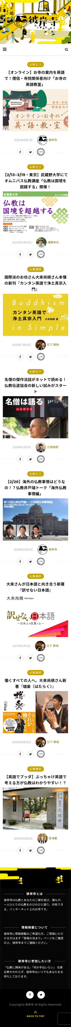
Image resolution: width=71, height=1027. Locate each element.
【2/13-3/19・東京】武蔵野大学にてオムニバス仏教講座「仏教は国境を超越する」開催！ (35, 181)
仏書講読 (36, 269)
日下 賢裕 (53, 345)
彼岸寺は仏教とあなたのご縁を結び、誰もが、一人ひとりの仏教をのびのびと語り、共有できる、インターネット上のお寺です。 (33, 904)
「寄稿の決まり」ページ (36, 938)
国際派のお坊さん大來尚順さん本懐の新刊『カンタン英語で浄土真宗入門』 (36, 283)
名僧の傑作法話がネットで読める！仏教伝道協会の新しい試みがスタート (36, 385)
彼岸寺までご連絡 (23, 943)
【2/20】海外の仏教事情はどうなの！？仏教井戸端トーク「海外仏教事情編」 (36, 487)
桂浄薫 (53, 838)
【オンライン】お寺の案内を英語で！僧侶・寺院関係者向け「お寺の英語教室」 (36, 78)
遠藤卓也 (53, 242)
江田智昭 (52, 447)
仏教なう (36, 64)
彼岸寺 (52, 140)
